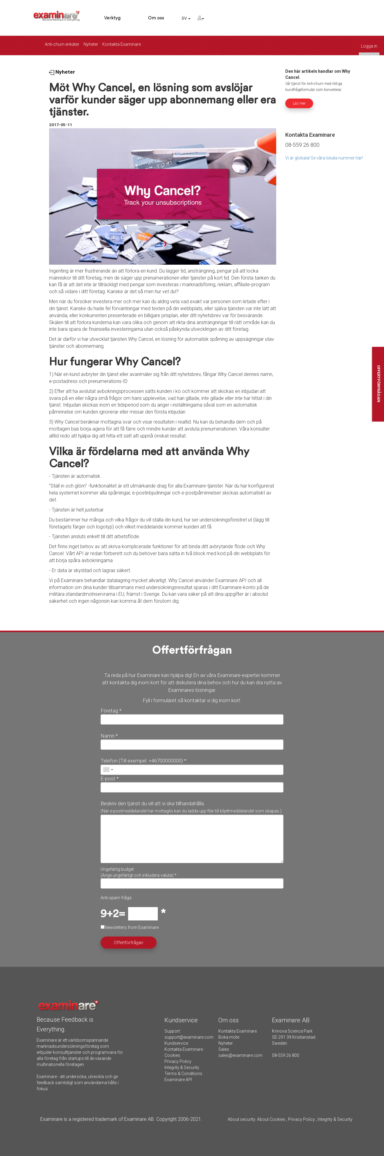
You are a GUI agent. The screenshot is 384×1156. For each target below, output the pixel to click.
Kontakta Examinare (121, 44)
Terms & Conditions (183, 1073)
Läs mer (299, 103)
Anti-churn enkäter (62, 44)
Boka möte (228, 1037)
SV (186, 18)
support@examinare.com (189, 1037)
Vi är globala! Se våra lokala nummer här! (324, 158)
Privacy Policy (177, 1061)
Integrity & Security (181, 1067)
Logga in (369, 46)
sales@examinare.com (240, 1055)
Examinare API (178, 1079)
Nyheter (91, 44)
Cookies (172, 1055)
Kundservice (176, 1043)
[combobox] (108, 770)
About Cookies (271, 1119)
